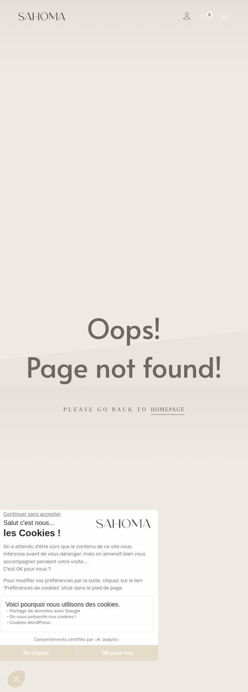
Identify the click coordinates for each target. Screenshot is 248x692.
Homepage (168, 409)
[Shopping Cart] (202, 17)
